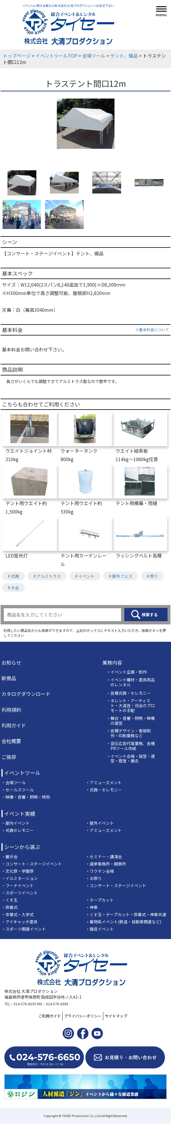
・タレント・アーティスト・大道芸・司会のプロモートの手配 (130, 705)
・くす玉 (9, 900)
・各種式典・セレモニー (128, 693)
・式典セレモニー (17, 830)
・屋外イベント (100, 823)
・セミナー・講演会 (104, 856)
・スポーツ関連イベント (23, 929)
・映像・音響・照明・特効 (25, 797)
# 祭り (152, 576)
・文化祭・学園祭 (17, 871)
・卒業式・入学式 (17, 914)
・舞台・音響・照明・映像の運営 (130, 721)
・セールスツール (17, 790)
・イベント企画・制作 (126, 672)
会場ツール (93, 55)
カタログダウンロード (25, 693)
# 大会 (13, 588)
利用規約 (11, 709)
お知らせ (11, 662)
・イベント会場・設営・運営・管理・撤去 (130, 759)
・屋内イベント (15, 823)
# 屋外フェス (120, 576)
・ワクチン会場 (100, 871)
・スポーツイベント (19, 893)
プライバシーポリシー (83, 1016)
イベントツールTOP (56, 55)
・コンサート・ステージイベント (31, 864)
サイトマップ (116, 1016)
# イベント (85, 576)
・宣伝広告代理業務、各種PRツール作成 (130, 746)
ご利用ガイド (49, 1016)
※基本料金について (152, 329)
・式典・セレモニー (104, 790)
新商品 (8, 678)
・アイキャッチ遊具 (19, 922)
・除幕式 (9, 907)
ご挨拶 (8, 756)
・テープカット (100, 900)
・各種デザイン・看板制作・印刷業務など (128, 733)
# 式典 (13, 576)
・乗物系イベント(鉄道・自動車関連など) (123, 922)
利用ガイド (13, 725)
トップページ (17, 55)
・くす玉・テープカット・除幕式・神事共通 (126, 914)
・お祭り (94, 878)
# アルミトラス (47, 576)
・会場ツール (13, 782)
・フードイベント (17, 885)
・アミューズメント (104, 782)
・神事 (92, 907)
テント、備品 (124, 55)
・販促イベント (100, 929)
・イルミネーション (19, 878)
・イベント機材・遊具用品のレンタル (130, 682)
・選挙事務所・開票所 (106, 864)
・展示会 (9, 856)
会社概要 (11, 741)
